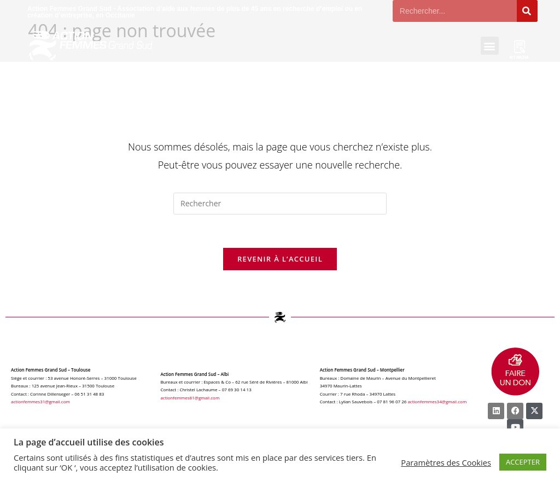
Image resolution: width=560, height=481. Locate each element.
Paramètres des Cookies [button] (446, 462)
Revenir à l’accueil (280, 259)
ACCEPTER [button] (523, 462)
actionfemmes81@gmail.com (189, 398)
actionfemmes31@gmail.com (40, 401)
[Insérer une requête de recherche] (280, 204)
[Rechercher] (527, 11)
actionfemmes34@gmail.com (436, 401)
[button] (490, 46)
